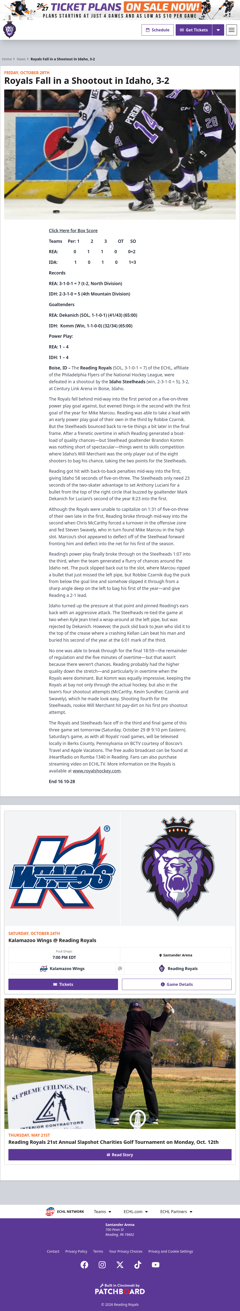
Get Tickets (194, 30)
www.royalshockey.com (96, 771)
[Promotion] (120, 10)
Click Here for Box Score (73, 230)
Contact (53, 1251)
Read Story (120, 1155)
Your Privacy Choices (126, 1251)
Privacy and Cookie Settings (170, 1251)
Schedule (157, 30)
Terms (98, 1251)
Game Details (177, 984)
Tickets (63, 984)
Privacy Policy (76, 1251)
